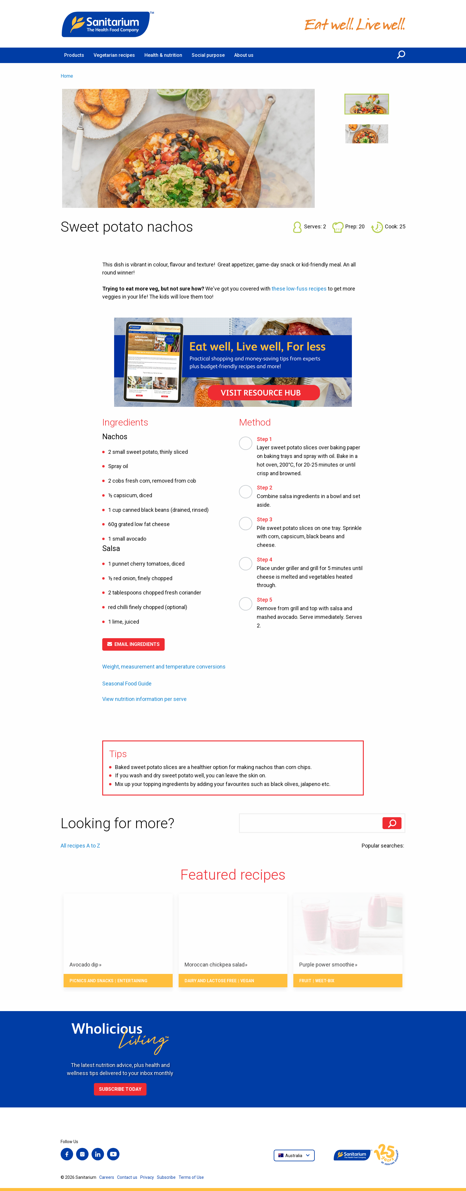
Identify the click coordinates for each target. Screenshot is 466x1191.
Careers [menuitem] (106, 1177)
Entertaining (132, 980)
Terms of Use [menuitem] (191, 1177)
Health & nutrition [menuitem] (163, 55)
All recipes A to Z (80, 845)
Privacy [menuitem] (147, 1177)
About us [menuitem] (244, 55)
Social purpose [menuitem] (208, 55)
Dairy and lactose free (211, 980)
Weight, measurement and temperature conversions (164, 666)
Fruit (305, 980)
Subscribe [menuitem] (166, 1177)
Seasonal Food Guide (127, 683)
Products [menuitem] (74, 55)
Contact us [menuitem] (127, 1177)
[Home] (108, 24)
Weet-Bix (324, 980)
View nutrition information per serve (144, 699)
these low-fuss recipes (299, 288)
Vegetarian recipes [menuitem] (114, 55)
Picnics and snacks (92, 980)
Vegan (247, 980)
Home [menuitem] (67, 76)
